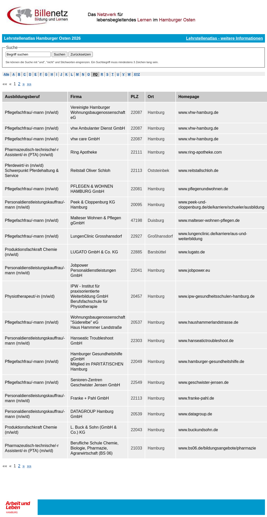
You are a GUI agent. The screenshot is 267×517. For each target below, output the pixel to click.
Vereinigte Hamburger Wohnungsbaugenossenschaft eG (97, 112)
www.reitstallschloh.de (198, 170)
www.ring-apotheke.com (200, 152)
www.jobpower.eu (194, 270)
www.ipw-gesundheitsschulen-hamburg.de (217, 296)
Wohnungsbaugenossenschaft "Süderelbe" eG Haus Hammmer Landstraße (97, 322)
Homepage (189, 96)
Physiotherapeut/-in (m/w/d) (30, 296)
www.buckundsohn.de (198, 430)
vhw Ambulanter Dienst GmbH (97, 128)
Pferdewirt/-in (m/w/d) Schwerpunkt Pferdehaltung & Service (32, 170)
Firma (76, 96)
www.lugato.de (192, 252)
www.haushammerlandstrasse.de (209, 322)
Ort (151, 96)
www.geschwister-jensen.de (204, 382)
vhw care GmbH (85, 139)
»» (29, 84)
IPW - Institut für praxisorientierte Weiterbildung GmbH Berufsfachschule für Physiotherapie (89, 296)
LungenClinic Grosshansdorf (96, 236)
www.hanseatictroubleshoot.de (206, 340)
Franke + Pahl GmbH (89, 398)
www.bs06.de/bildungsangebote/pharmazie (217, 448)
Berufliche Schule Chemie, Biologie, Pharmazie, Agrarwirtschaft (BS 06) (94, 448)
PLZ (134, 96)
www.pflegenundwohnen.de (203, 189)
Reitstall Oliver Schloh (90, 170)
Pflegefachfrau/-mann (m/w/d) (31, 112)
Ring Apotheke (83, 152)
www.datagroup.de (195, 414)
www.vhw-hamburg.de (198, 112)
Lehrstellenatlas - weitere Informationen (224, 38)
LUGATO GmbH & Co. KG (94, 252)
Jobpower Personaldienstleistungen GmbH (93, 270)
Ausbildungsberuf (22, 96)
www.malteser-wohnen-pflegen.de (209, 220)
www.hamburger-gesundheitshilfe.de (211, 361)
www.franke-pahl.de (196, 398)
